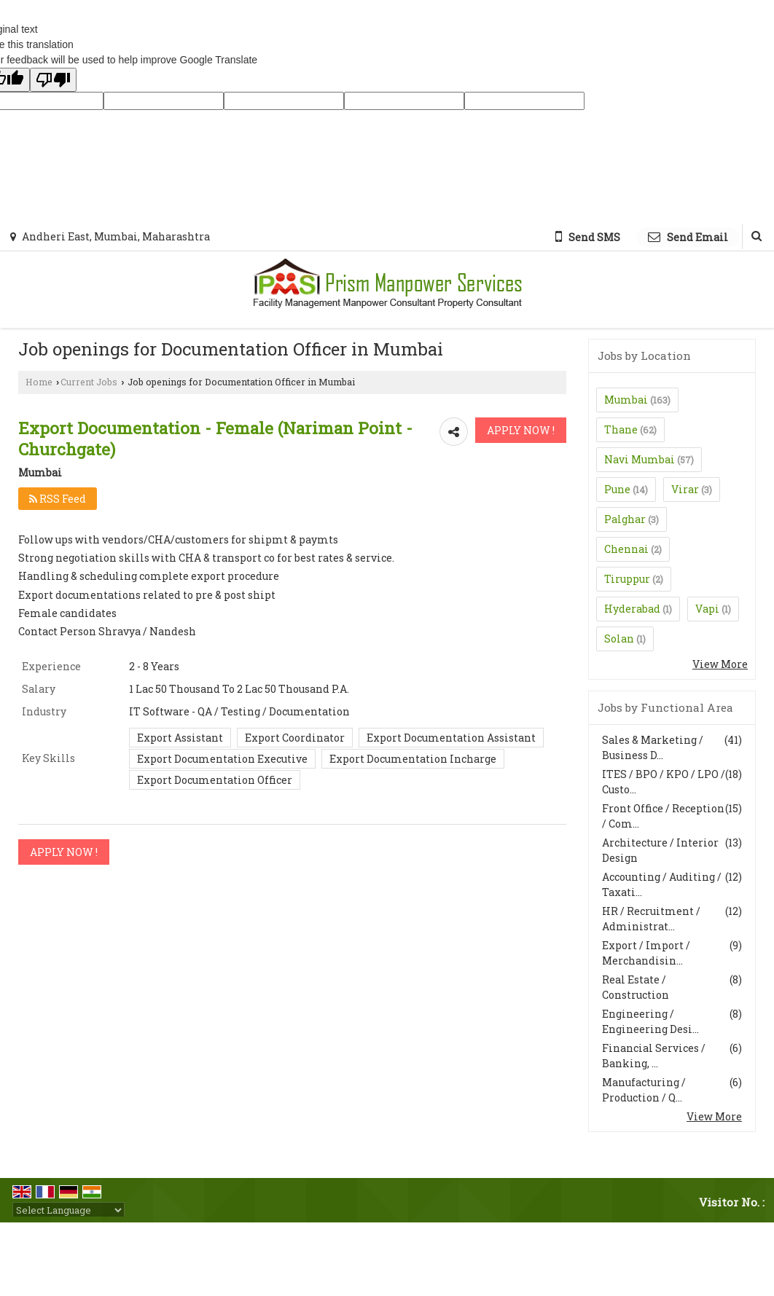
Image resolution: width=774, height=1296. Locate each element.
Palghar (625, 519)
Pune (617, 489)
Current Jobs (88, 382)
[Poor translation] (53, 80)
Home (39, 382)
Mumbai (626, 400)
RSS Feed (57, 499)
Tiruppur (627, 579)
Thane (621, 429)
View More (720, 664)
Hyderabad (632, 609)
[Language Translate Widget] (68, 1210)
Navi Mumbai (639, 459)
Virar (685, 489)
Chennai (626, 549)
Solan (619, 638)
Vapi (707, 609)
